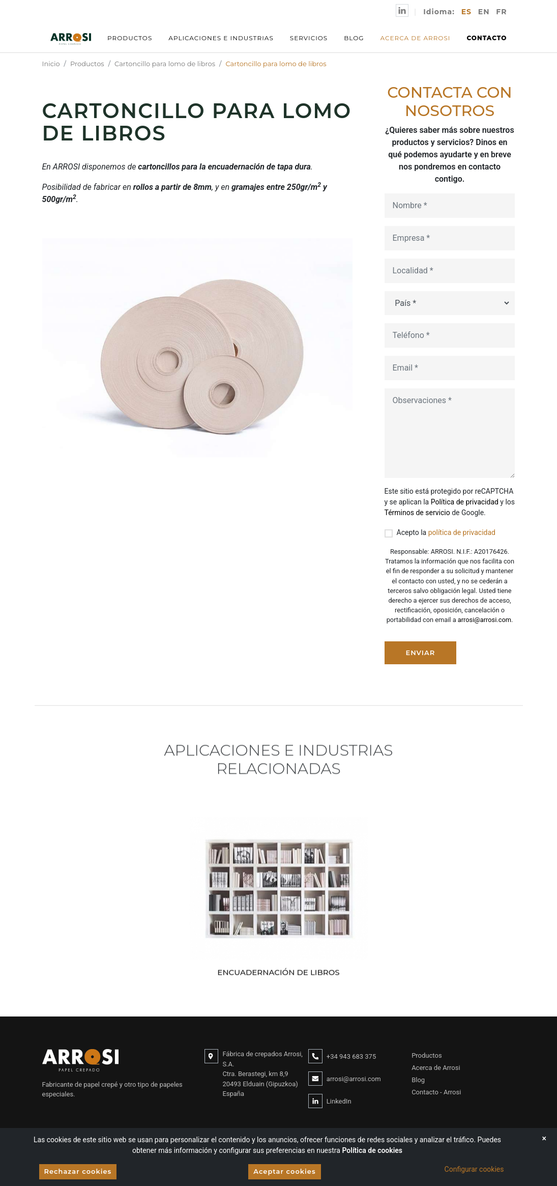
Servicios (309, 38)
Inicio (51, 64)
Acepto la (446, 532)
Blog (354, 38)
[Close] (544, 1138)
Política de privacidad (465, 502)
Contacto (486, 38)
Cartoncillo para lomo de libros (164, 64)
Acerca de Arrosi (415, 38)
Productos (129, 38)
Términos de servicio (417, 513)
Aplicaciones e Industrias (220, 38)
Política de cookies (372, 1150)
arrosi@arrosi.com (484, 620)
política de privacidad (461, 532)
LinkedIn (339, 1101)
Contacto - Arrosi (436, 1092)
